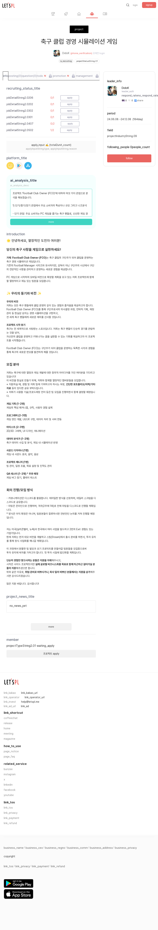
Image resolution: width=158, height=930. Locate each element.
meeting (8, 733)
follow (129, 158)
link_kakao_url (29, 692)
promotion (61, 76)
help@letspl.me (30, 701)
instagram (10, 774)
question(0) (29, 76)
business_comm (77, 847)
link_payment (11, 818)
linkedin (8, 784)
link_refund (10, 823)
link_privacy (10, 812)
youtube (9, 795)
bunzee (8, 769)
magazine (9, 738)
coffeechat (11, 718)
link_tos (8, 807)
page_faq (9, 756)
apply (70, 97)
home (7, 728)
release (8, 723)
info (5, 76)
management (84, 76)
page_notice (11, 751)
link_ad (25, 706)
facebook (9, 789)
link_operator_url (35, 697)
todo (41, 76)
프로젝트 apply (51, 653)
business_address (101, 847)
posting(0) (15, 76)
